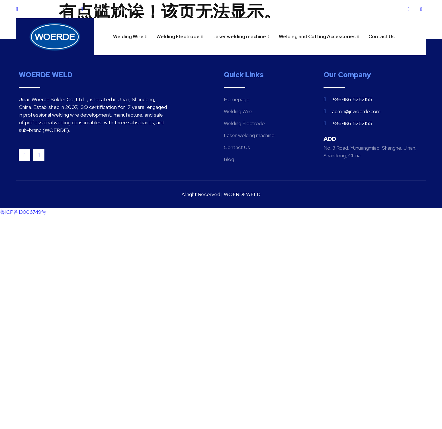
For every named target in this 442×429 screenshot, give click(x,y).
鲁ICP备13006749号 (23, 212)
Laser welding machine (241, 36)
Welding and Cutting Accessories (319, 36)
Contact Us (382, 36)
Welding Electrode (180, 36)
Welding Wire (130, 36)
